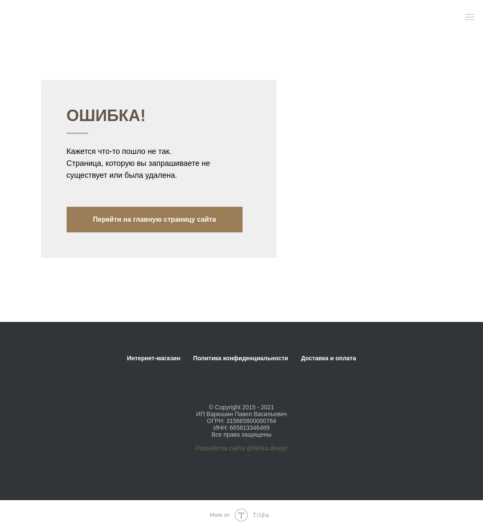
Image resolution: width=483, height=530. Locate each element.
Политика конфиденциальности (240, 358)
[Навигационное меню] (469, 17)
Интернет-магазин (153, 358)
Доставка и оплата (328, 358)
